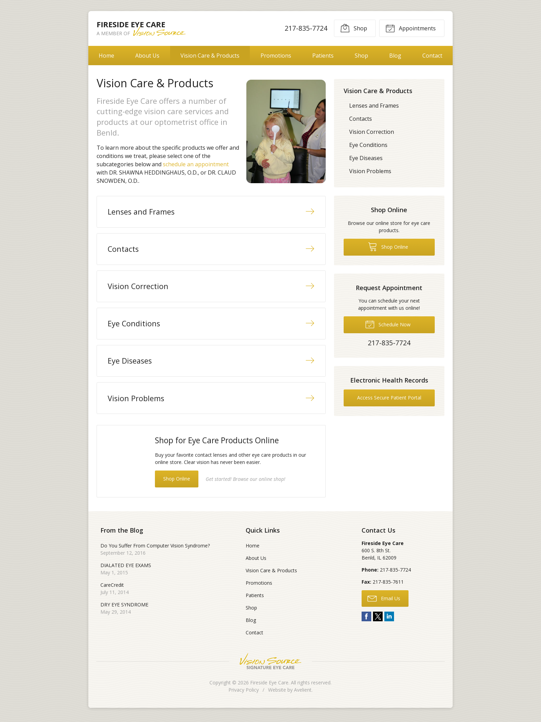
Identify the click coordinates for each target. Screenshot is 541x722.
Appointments (410, 28)
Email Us (383, 601)
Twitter (378, 619)
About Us (147, 55)
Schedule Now (388, 324)
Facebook (366, 619)
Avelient (303, 693)
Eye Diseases (366, 158)
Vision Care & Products (209, 55)
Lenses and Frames (374, 105)
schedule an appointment (196, 164)
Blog (395, 55)
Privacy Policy (243, 693)
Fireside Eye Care (269, 685)
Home (106, 55)
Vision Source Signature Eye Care (270, 664)
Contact (432, 55)
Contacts (360, 118)
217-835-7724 (306, 28)
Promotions (275, 55)
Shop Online (176, 481)
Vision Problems (370, 171)
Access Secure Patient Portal (389, 397)
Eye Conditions (368, 145)
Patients (323, 55)
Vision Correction (371, 132)
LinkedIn (389, 619)
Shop (353, 28)
